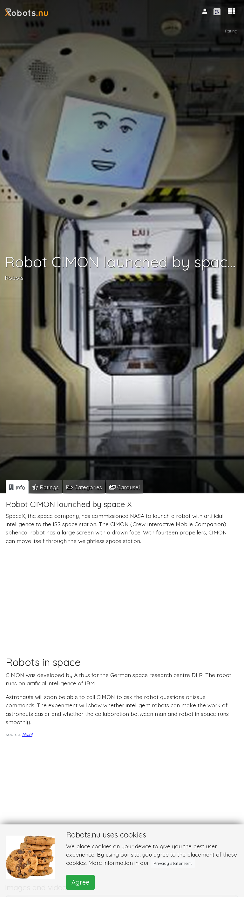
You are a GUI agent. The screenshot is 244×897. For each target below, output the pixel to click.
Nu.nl (27, 734)
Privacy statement (172, 863)
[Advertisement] (121, 594)
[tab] (17, 487)
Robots (14, 277)
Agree (80, 882)
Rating (231, 30)
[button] (231, 11)
